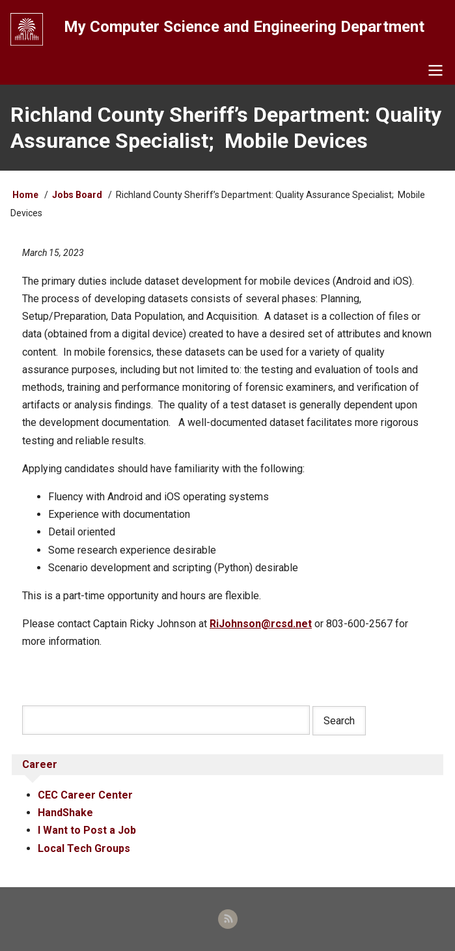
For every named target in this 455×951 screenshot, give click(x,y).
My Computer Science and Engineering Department (244, 27)
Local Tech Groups (84, 848)
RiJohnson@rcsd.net (261, 623)
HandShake (65, 812)
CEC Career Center (85, 795)
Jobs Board (77, 195)
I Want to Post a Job (87, 830)
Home (25, 195)
